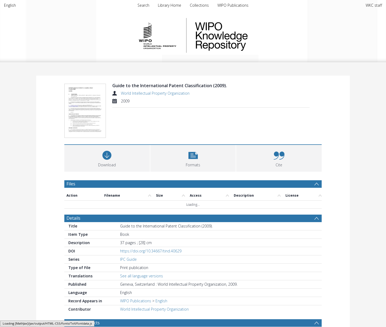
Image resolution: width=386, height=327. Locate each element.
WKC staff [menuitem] (374, 5)
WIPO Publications (232, 5)
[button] (193, 130)
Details (73, 191)
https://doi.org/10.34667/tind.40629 (150, 223)
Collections (199, 5)
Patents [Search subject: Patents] (77, 304)
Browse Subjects (83, 295)
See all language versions (141, 248)
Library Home (169, 5)
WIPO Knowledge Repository (243, 35)
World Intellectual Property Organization (155, 93)
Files (70, 156)
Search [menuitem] (143, 5)
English (10, 5)
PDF (70, 320)
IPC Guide (128, 231)
